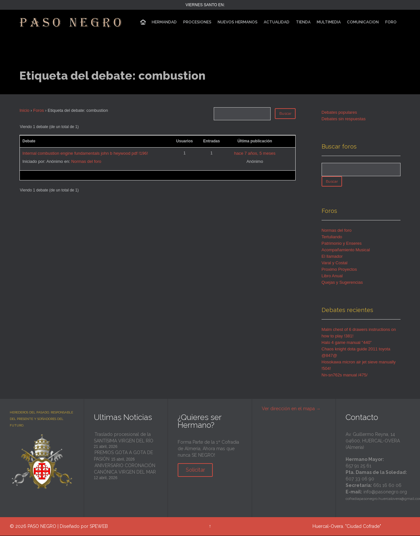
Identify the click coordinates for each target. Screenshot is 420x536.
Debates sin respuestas (344, 118)
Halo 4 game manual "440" (347, 342)
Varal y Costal (335, 263)
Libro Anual (332, 276)
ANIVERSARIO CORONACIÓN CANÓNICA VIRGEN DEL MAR (125, 469)
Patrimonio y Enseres (342, 243)
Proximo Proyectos (339, 269)
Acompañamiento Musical (346, 250)
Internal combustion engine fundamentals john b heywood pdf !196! (85, 153)
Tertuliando (332, 237)
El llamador (332, 256)
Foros (38, 110)
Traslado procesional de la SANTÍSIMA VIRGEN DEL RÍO (123, 438)
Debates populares (339, 112)
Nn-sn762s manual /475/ (345, 375)
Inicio (24, 110)
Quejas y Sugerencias (342, 282)
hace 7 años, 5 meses (254, 153)
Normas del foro (86, 161)
